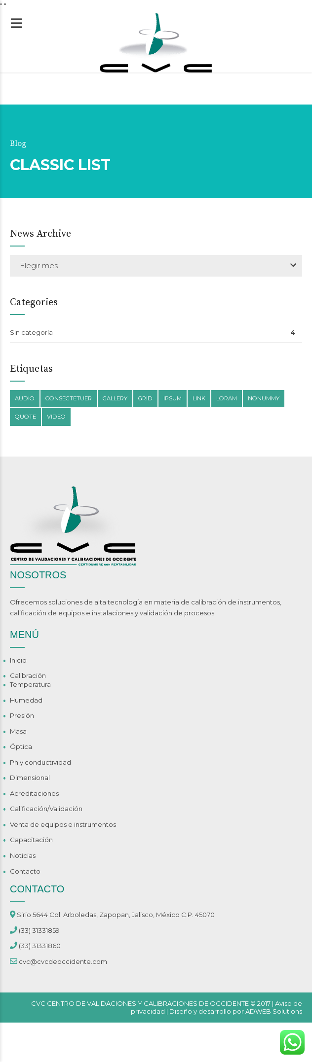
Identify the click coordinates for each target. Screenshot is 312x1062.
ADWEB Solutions (273, 1011)
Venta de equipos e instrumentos (63, 824)
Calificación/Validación (46, 809)
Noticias (23, 855)
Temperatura (30, 684)
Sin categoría (31, 332)
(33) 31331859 (39, 930)
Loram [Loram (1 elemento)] (226, 398)
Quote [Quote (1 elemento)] (25, 416)
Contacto (25, 871)
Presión (22, 715)
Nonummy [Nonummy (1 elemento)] (263, 398)
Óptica (21, 746)
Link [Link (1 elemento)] (199, 398)
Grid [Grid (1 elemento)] (145, 398)
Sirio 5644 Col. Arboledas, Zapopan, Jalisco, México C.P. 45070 (116, 915)
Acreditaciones (34, 793)
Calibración (28, 675)
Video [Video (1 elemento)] (56, 416)
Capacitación (31, 840)
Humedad (26, 700)
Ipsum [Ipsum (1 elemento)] (172, 398)
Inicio (18, 660)
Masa (18, 731)
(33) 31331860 (40, 946)
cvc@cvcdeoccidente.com (63, 961)
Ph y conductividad (40, 762)
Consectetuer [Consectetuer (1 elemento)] (68, 398)
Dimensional (30, 777)
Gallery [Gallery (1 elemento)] (115, 398)
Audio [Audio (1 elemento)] (25, 398)
